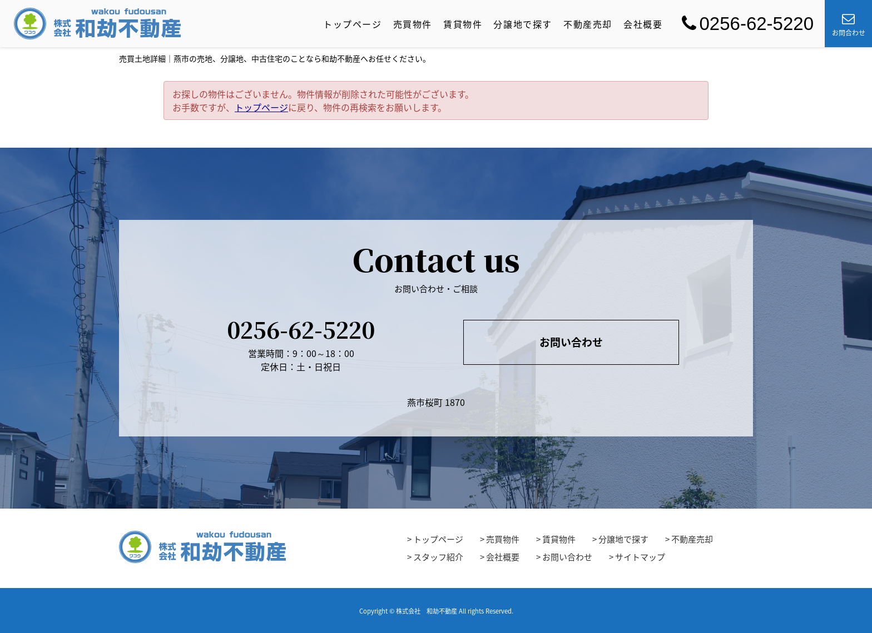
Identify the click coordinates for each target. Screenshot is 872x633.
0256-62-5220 (748, 23)
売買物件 (412, 24)
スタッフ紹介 (438, 557)
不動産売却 (587, 24)
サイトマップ (640, 557)
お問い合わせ (571, 342)
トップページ (352, 24)
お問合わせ (848, 25)
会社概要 (642, 24)
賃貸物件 (462, 24)
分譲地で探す (522, 24)
